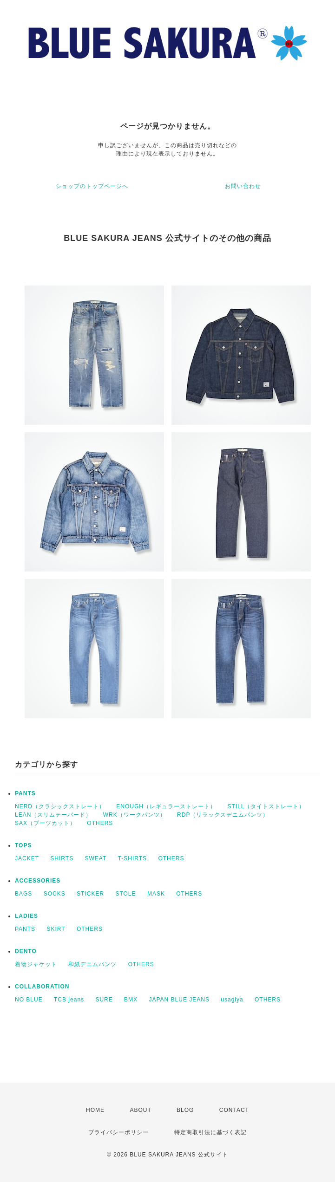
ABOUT (140, 1110)
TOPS (23, 845)
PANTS (25, 793)
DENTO (26, 951)
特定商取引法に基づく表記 (210, 1132)
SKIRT (55, 929)
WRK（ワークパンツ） (134, 815)
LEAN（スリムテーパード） (53, 815)
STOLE (125, 893)
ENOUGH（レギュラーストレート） (166, 806)
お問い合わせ (243, 186)
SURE (103, 999)
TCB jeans (69, 999)
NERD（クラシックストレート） (60, 806)
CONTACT (234, 1110)
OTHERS (100, 823)
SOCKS (55, 893)
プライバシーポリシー (118, 1132)
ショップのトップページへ (92, 186)
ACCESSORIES (37, 880)
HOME (95, 1110)
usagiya (232, 999)
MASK (156, 893)
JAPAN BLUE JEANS (179, 999)
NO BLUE (29, 999)
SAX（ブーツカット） (45, 823)
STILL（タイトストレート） (266, 806)
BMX (131, 999)
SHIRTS (61, 858)
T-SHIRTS (132, 858)
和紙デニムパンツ (92, 964)
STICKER (90, 893)
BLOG (185, 1110)
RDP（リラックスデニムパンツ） (223, 815)
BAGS (23, 893)
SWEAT (96, 858)
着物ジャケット (36, 964)
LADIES (26, 916)
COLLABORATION (42, 986)
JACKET (27, 858)
